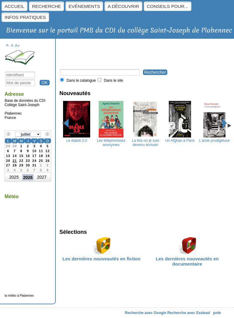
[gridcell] (15, 160)
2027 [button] (42, 177)
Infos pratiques (25, 17)
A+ (17, 45)
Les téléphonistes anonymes (111, 140)
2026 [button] (28, 177)
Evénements (84, 6)
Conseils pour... (167, 6)
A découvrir (123, 6)
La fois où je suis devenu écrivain (145, 140)
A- (7, 45)
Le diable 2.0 (76, 138)
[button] (28, 134)
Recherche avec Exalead (188, 313)
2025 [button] (14, 177)
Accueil (14, 6)
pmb (217, 313)
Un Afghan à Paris (180, 138)
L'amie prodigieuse (214, 138)
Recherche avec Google (145, 313)
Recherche (46, 6)
